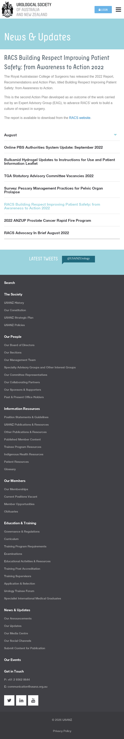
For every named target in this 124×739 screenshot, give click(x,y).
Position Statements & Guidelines (26, 417)
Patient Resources (16, 461)
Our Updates (12, 625)
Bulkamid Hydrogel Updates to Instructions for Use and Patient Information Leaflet (59, 161)
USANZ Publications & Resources (26, 424)
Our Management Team (20, 360)
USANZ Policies (14, 325)
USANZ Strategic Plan (18, 317)
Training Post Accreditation (22, 568)
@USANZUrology (78, 258)
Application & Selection (19, 583)
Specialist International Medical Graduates (32, 598)
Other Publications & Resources (25, 432)
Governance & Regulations (22, 531)
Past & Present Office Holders (24, 397)
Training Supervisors (17, 576)
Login (103, 9)
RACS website (79, 118)
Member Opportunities (19, 504)
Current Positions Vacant (20, 496)
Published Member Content (22, 439)
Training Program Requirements (25, 546)
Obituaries (11, 511)
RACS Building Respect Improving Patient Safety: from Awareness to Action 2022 (52, 206)
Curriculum (11, 539)
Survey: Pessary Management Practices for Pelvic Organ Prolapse (53, 190)
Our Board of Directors (19, 345)
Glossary (10, 469)
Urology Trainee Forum (19, 591)
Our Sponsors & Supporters (22, 389)
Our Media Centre (16, 633)
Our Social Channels (17, 640)
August (60, 134)
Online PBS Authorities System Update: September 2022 (53, 147)
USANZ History (14, 302)
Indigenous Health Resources (23, 454)
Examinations (13, 553)
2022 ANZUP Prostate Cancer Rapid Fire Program (47, 220)
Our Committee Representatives (25, 374)
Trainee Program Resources (22, 446)
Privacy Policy (62, 731)
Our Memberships (16, 489)
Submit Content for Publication (24, 648)
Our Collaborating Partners (22, 382)
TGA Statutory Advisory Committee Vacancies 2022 (49, 175)
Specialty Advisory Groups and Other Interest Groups (40, 367)
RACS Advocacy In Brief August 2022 (36, 232)
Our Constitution (15, 310)
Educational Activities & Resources (27, 561)
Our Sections (12, 352)
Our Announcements (18, 618)
